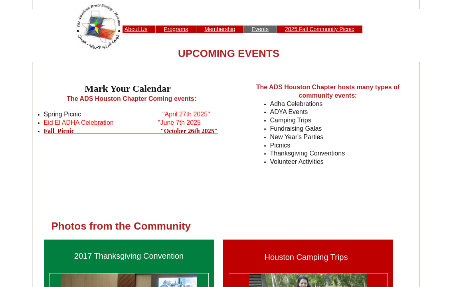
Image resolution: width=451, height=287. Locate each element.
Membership (219, 29)
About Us (136, 29)
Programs (176, 29)
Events (260, 29)
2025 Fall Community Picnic (319, 29)
